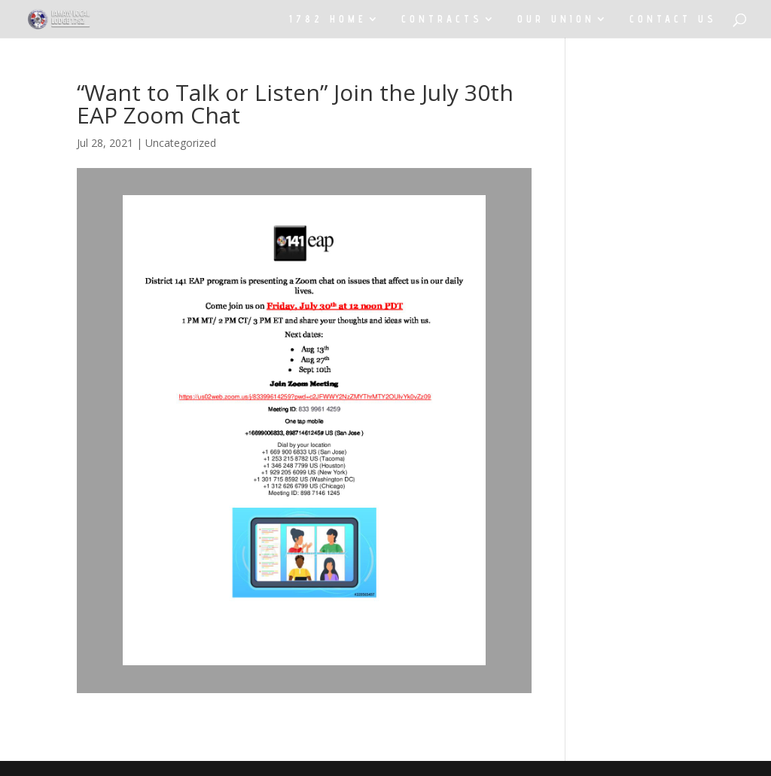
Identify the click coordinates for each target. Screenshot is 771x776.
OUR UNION (556, 19)
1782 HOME (328, 19)
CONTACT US (673, 19)
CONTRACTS (442, 19)
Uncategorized (180, 143)
